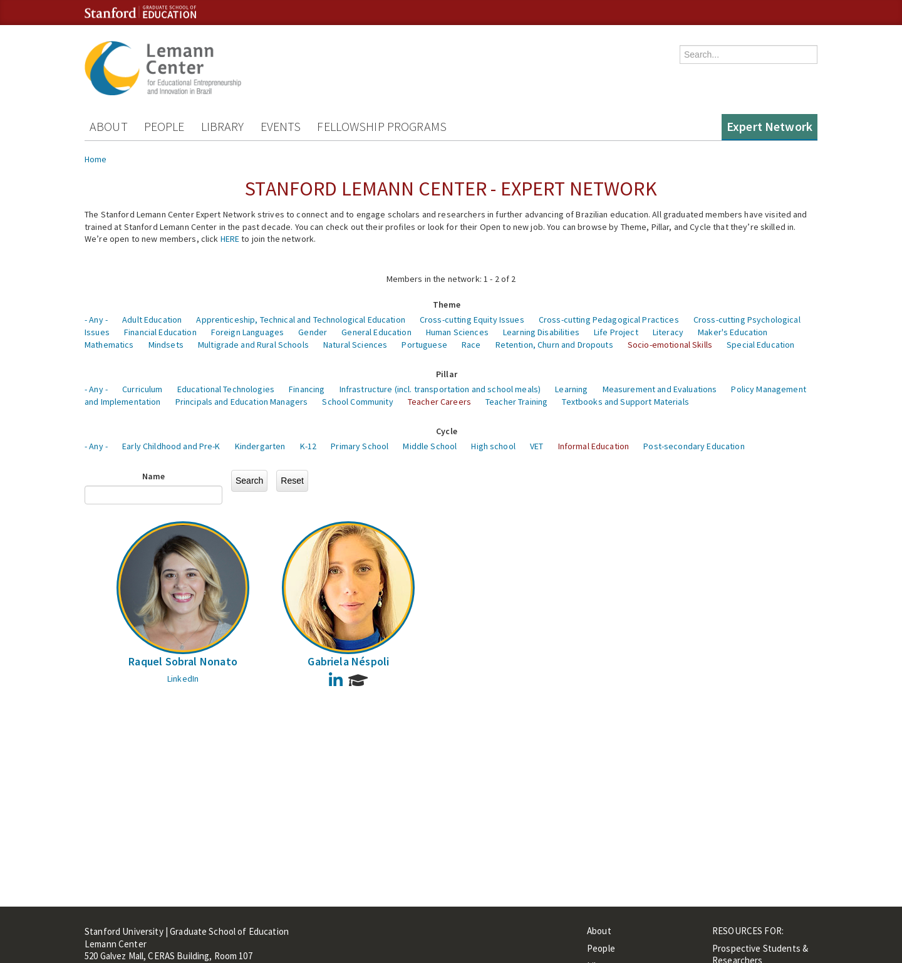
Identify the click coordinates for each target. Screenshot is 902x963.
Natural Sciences (355, 344)
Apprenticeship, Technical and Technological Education (300, 319)
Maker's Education (732, 332)
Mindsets (166, 344)
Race (471, 344)
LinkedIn (183, 678)
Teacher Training (516, 401)
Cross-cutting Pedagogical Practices (609, 319)
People (164, 126)
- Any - (96, 319)
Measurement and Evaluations (660, 389)
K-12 (308, 446)
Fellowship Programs (382, 126)
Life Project (616, 332)
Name (153, 476)
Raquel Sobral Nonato (182, 661)
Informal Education (594, 446)
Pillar (446, 374)
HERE (230, 238)
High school (493, 446)
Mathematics (109, 344)
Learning (571, 389)
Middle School (430, 446)
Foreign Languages (247, 332)
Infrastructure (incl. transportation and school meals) (440, 389)
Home (96, 159)
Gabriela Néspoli (348, 661)
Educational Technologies (225, 389)
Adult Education (152, 319)
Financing (306, 389)
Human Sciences (457, 332)
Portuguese (424, 344)
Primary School (359, 446)
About (109, 126)
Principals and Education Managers (241, 401)
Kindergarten (260, 446)
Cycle (446, 431)
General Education (376, 332)
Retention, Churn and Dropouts (554, 344)
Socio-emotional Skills (670, 344)
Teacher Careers (439, 401)
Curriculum (142, 389)
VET (536, 446)
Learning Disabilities (541, 332)
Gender (312, 332)
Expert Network (769, 126)
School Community (357, 401)
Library (222, 126)
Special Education (760, 344)
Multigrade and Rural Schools (253, 344)
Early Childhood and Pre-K (171, 446)
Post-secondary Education (693, 446)
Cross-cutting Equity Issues (472, 319)
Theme (446, 304)
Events (281, 126)
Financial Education (160, 332)
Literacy (668, 332)
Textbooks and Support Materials (625, 401)
